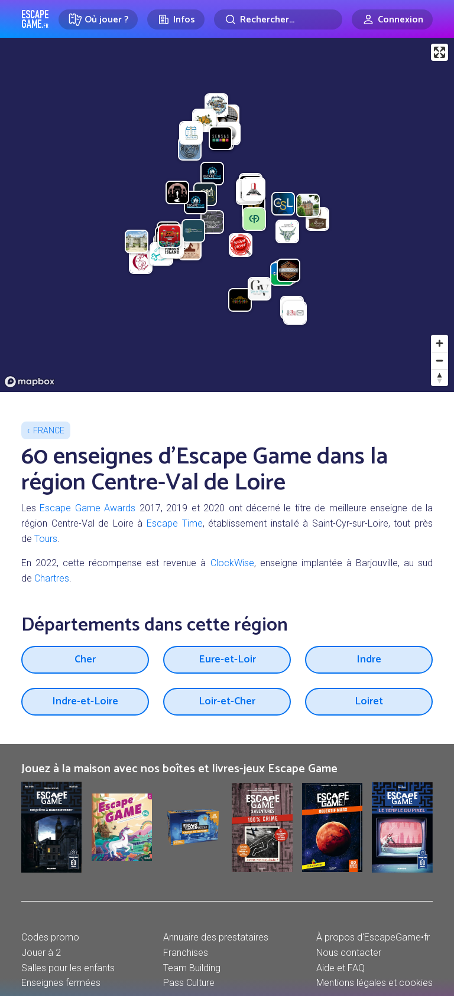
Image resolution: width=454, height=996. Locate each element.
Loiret (369, 701)
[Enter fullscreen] (439, 52)
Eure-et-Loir (227, 659)
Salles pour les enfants (68, 968)
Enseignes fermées (60, 982)
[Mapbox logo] (30, 381)
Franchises (185, 952)
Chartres (51, 578)
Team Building (191, 968)
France (48, 430)
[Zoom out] (439, 360)
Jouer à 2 (41, 952)
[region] (227, 215)
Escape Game (35, 18)
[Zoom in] (439, 343)
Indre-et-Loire (85, 701)
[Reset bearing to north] (439, 377)
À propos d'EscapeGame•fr (373, 937)
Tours (45, 538)
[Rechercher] (278, 19)
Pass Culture (189, 982)
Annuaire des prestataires (215, 937)
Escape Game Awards (87, 508)
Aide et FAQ (340, 968)
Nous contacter (348, 952)
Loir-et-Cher (227, 701)
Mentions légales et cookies (374, 982)
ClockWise (232, 563)
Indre (368, 659)
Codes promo (50, 937)
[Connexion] (392, 19)
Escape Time (175, 523)
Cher (85, 659)
